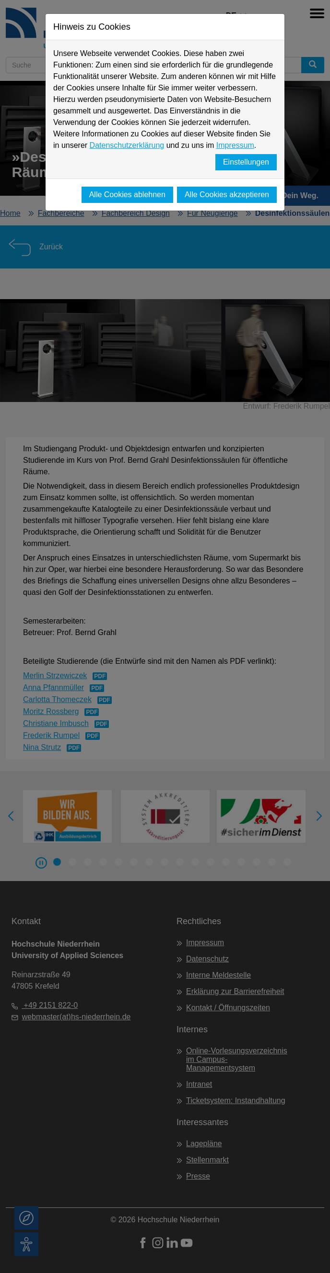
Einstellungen (246, 162)
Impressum (235, 145)
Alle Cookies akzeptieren (227, 194)
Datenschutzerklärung (127, 145)
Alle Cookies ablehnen (127, 194)
